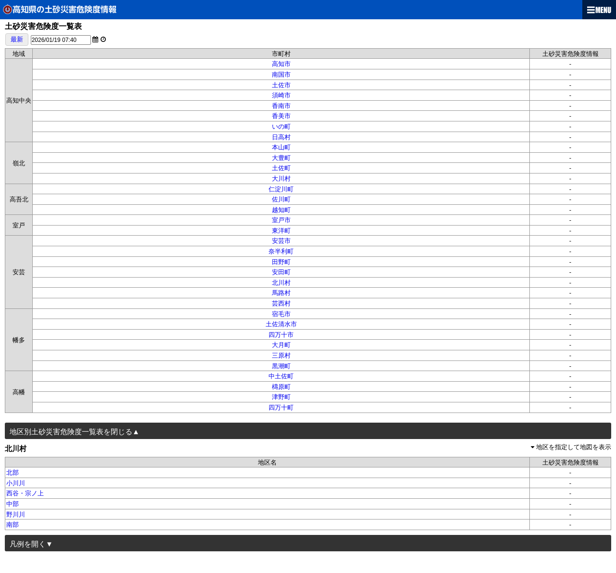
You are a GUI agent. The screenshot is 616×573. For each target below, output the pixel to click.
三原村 (281, 355)
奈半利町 (281, 251)
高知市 (281, 63)
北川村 (281, 282)
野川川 (15, 514)
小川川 (15, 483)
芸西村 (281, 303)
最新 (17, 39)
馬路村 (281, 292)
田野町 (281, 262)
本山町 (281, 147)
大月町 (281, 344)
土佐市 (281, 85)
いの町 (281, 126)
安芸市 (281, 240)
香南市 (281, 105)
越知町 (281, 209)
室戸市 (281, 220)
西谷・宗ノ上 (25, 493)
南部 (12, 524)
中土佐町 (281, 376)
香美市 (281, 116)
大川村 (281, 178)
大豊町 (281, 157)
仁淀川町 (281, 189)
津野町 (281, 396)
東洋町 (281, 230)
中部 (12, 503)
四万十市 (281, 334)
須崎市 (281, 95)
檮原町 (281, 386)
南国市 (281, 74)
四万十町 (281, 407)
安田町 (281, 272)
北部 (12, 472)
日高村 (281, 137)
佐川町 (281, 199)
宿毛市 (281, 314)
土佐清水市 (281, 324)
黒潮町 (281, 366)
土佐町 (281, 168)
